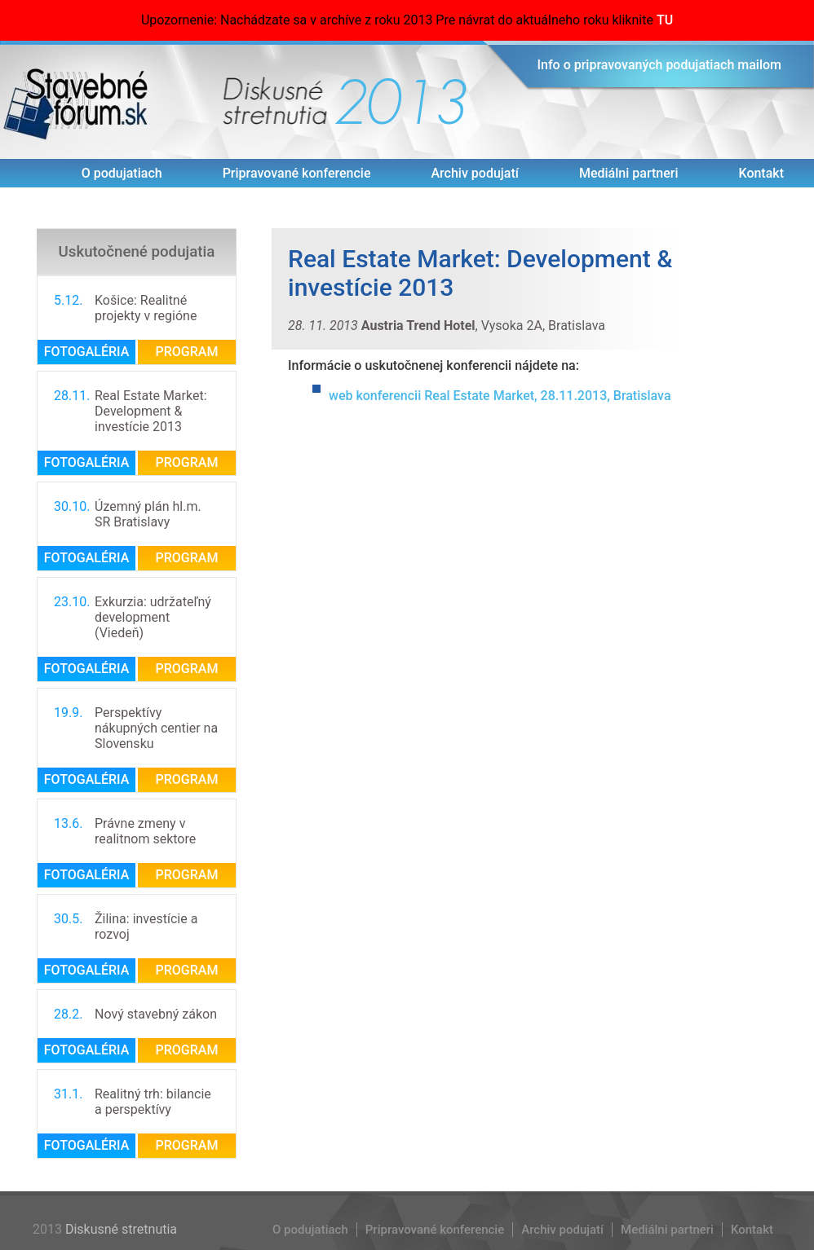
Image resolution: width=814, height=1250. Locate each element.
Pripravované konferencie (297, 171)
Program (187, 350)
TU (665, 19)
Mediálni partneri (629, 171)
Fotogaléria (87, 350)
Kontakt (761, 171)
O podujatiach (122, 171)
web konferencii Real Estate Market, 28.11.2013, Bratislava (500, 394)
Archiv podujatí (474, 171)
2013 (401, 100)
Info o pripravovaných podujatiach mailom (660, 63)
